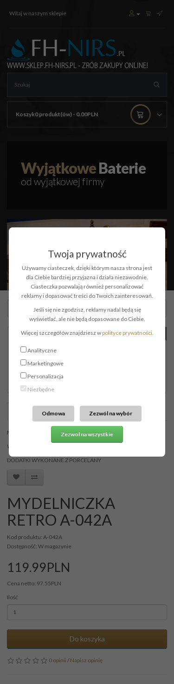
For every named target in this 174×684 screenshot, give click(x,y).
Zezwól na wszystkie (87, 434)
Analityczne (42, 350)
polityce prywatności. (128, 332)
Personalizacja (45, 376)
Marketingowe (45, 363)
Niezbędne (40, 389)
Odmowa (53, 413)
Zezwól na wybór (110, 413)
